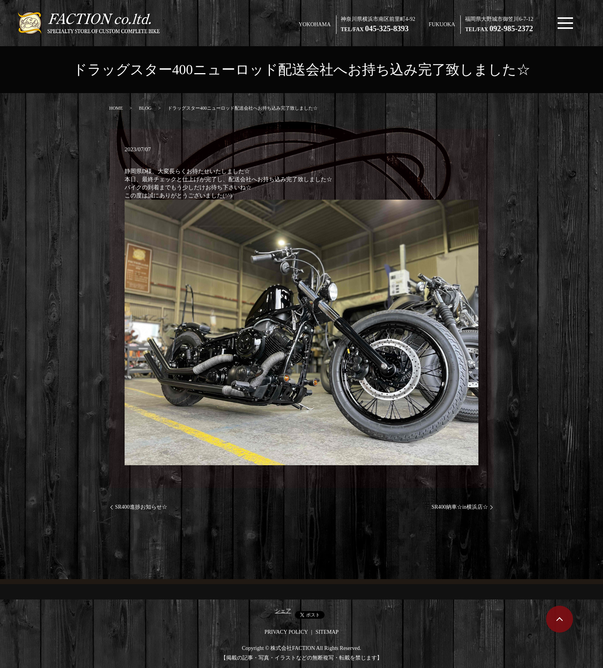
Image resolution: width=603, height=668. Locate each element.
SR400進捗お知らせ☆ (141, 507)
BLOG (145, 108)
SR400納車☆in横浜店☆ (459, 507)
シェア (283, 611)
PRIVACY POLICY (286, 632)
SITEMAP (326, 632)
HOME (116, 108)
